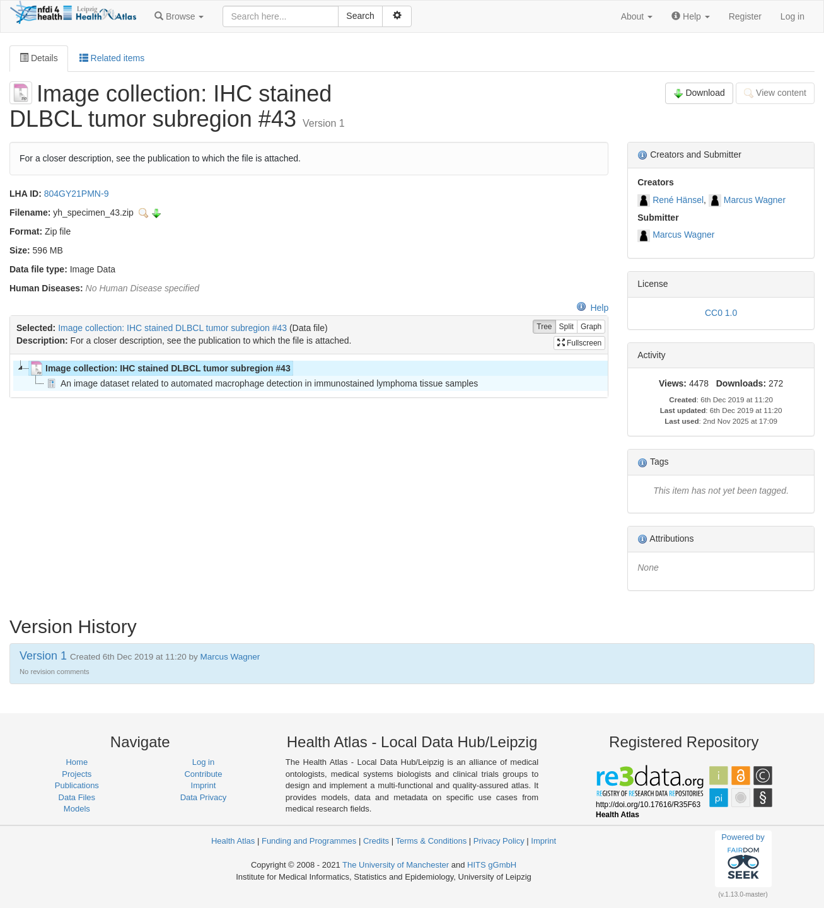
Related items (111, 58)
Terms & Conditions (431, 841)
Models (77, 808)
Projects (76, 774)
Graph (591, 327)
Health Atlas (233, 841)
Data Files (77, 797)
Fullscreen (579, 343)
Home (77, 762)
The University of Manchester (395, 865)
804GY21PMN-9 (76, 194)
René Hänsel (678, 200)
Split (566, 327)
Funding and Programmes (309, 841)
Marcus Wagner (755, 200)
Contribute (203, 774)
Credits (376, 841)
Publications (77, 785)
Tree (544, 327)
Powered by (743, 858)
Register (745, 16)
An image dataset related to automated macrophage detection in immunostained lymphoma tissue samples (261, 383)
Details (39, 58)
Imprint (203, 785)
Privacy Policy (499, 841)
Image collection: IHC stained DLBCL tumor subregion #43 (172, 328)
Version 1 (45, 655)
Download (699, 93)
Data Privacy (203, 797)
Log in (792, 16)
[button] (179, 16)
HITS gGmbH (491, 865)
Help (592, 308)
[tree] (308, 375)
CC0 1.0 (721, 313)
